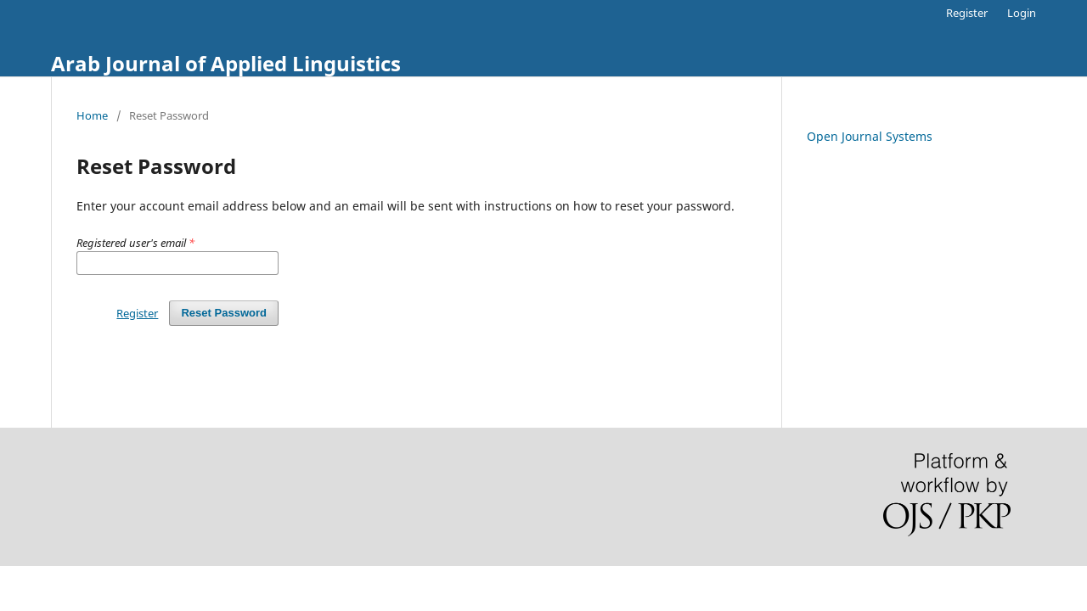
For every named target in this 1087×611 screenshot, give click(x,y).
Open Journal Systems (869, 136)
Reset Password (224, 312)
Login (1021, 12)
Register (967, 12)
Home (92, 115)
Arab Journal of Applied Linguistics (226, 63)
